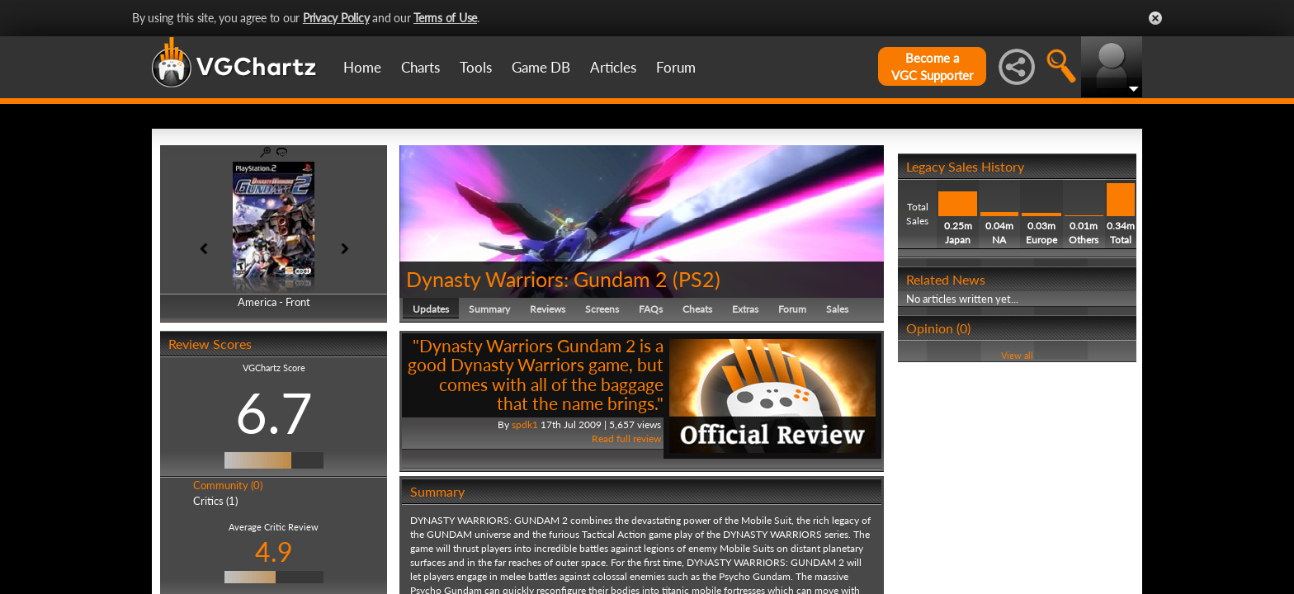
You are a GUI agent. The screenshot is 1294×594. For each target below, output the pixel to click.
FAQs (651, 309)
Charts (420, 67)
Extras (745, 309)
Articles (613, 67)
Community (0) (227, 485)
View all (1017, 355)
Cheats (697, 309)
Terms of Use (445, 18)
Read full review (626, 438)
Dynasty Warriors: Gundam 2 (537, 278)
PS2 (696, 278)
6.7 (274, 413)
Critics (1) (215, 500)
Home (362, 67)
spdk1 (525, 424)
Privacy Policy (336, 18)
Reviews (547, 309)
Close (1155, 18)
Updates (431, 309)
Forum (676, 67)
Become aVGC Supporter (932, 66)
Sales (837, 309)
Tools (476, 67)
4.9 (274, 551)
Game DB (541, 67)
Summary (489, 309)
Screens (602, 309)
